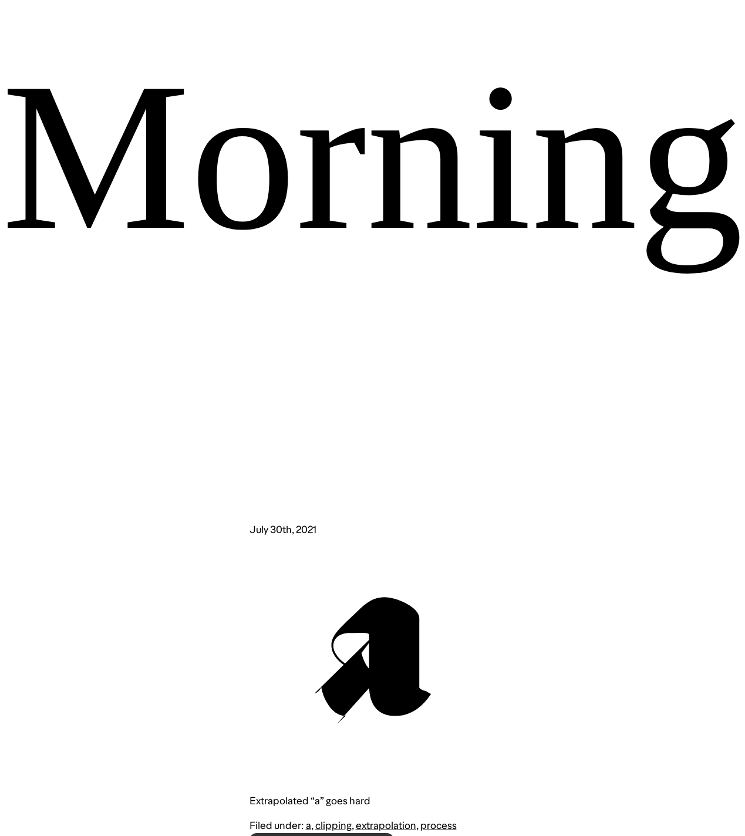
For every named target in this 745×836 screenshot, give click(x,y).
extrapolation (386, 825)
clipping (333, 825)
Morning (373, 156)
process (438, 825)
